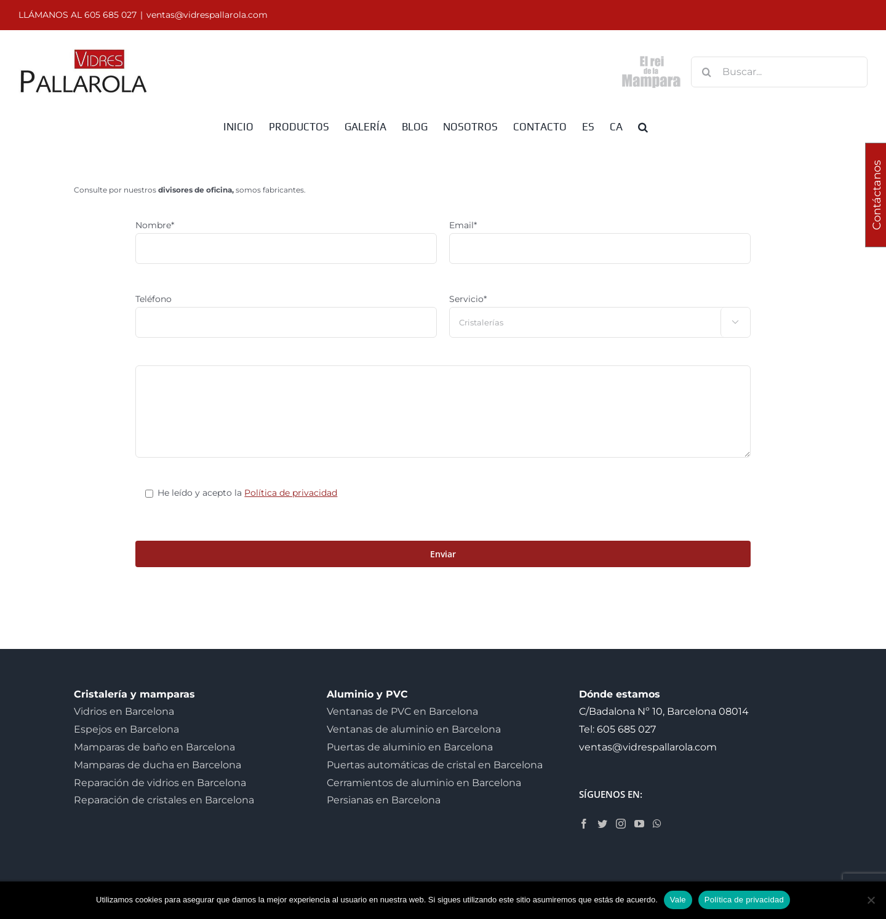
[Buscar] (706, 72)
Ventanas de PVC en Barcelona (402, 711)
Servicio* (468, 298)
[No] (870, 900)
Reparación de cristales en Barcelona (164, 800)
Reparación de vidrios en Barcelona (160, 783)
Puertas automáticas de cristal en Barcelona (435, 765)
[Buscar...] (779, 72)
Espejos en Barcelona (126, 729)
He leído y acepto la (247, 492)
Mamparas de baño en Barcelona (154, 747)
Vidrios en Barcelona (124, 711)
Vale (678, 899)
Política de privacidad (290, 492)
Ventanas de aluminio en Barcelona (414, 729)
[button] (643, 126)
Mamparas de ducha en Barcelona (157, 765)
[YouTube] (639, 824)
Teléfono (153, 298)
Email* (463, 225)
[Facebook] (584, 824)
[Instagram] (621, 824)
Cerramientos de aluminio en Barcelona (424, 783)
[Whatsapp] (657, 824)
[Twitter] (602, 824)
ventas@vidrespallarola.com (207, 14)
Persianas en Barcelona (384, 800)
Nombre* (154, 225)
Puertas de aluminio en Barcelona (410, 747)
